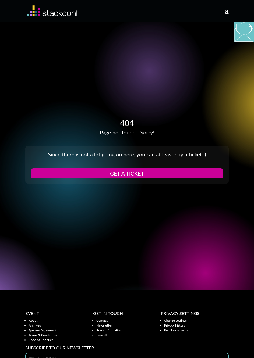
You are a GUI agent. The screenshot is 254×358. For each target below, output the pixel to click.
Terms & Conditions (43, 335)
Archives (35, 325)
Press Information (109, 330)
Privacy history (174, 325)
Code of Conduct (41, 340)
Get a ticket (127, 173)
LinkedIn (102, 335)
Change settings (175, 320)
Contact (102, 320)
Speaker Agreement (43, 330)
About (33, 320)
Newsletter (104, 325)
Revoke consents (176, 330)
